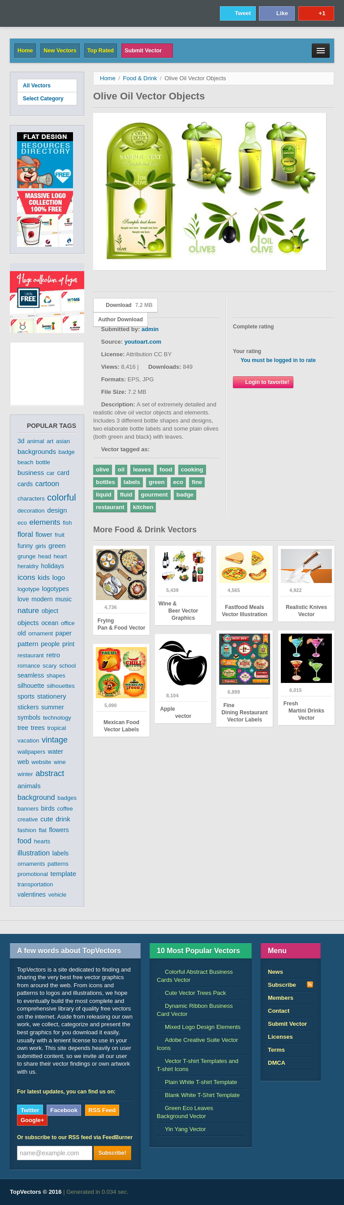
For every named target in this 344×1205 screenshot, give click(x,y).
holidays (52, 566)
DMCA (276, 1062)
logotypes (55, 588)
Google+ (32, 1120)
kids (44, 577)
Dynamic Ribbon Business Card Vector (195, 1009)
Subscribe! (112, 1153)
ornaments (31, 863)
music (63, 599)
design (57, 510)
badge (67, 452)
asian (63, 441)
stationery (51, 696)
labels (60, 853)
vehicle (57, 894)
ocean (49, 622)
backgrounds (36, 451)
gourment (154, 494)
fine (197, 482)
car (51, 473)
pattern (28, 644)
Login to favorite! (263, 382)
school (67, 665)
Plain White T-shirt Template (197, 1082)
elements (45, 522)
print (68, 644)
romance (28, 665)
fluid (126, 494)
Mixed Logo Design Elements (199, 1027)
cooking (192, 469)
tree (22, 727)
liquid (104, 494)
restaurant (30, 655)
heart (60, 556)
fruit (59, 534)
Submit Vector (147, 51)
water (55, 751)
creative (27, 819)
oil (121, 469)
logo (58, 577)
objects (28, 622)
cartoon (47, 484)
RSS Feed (102, 1110)
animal (35, 441)
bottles (105, 482)
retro (53, 655)
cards (25, 484)
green (56, 545)
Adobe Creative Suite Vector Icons (197, 1044)
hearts (42, 841)
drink (63, 819)
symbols (28, 717)
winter (25, 774)
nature (28, 610)
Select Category (47, 98)
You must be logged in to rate (278, 360)
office (68, 623)
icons (26, 577)
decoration (31, 510)
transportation (35, 884)
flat (43, 830)
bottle (43, 462)
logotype (28, 589)
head (44, 556)
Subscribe (291, 984)
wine (60, 762)
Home (25, 51)
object (50, 610)
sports (25, 696)
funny (25, 545)
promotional (32, 874)
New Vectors (59, 51)
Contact (278, 1010)
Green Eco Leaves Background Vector (185, 1112)
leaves (142, 469)
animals (29, 786)
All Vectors (37, 85)
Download (125, 305)
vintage (55, 739)
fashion (26, 830)
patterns (58, 863)
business (30, 472)
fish (67, 522)
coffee (65, 808)
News (275, 971)
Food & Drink (140, 78)
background (36, 797)
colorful (61, 497)
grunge (26, 556)
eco (22, 522)
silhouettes (61, 685)
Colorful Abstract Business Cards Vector (195, 975)
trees (38, 727)
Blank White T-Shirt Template (198, 1095)
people (50, 644)
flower (43, 534)
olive (102, 469)
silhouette (30, 685)
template (64, 873)
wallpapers (31, 751)
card (63, 472)
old (21, 633)
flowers (59, 830)
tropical (56, 728)
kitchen (143, 507)
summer (52, 707)
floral (25, 534)
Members (280, 997)
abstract (49, 773)
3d (21, 441)
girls (40, 546)
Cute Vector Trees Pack (191, 992)
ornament (40, 633)
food (24, 841)
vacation (28, 740)
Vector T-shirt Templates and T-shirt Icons (197, 1065)
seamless (30, 675)
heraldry (28, 566)
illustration (33, 853)
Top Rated (100, 51)
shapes (56, 675)
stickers (28, 707)
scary (49, 665)
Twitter (30, 1110)
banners (28, 808)
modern (41, 599)
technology (57, 717)
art (50, 441)
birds (48, 808)
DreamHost (294, 1192)
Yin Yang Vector (181, 1129)
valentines (31, 894)
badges (67, 798)
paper (64, 633)
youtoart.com (143, 341)
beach (25, 462)
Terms (276, 1049)
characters (31, 498)
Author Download (120, 319)
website (41, 762)
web (23, 761)
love (23, 599)
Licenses (280, 1036)
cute (46, 819)
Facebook (63, 1110)
